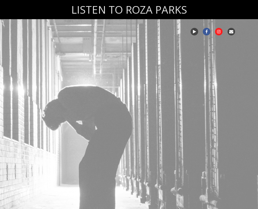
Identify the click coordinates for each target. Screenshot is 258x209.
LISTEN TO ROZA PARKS (129, 10)
